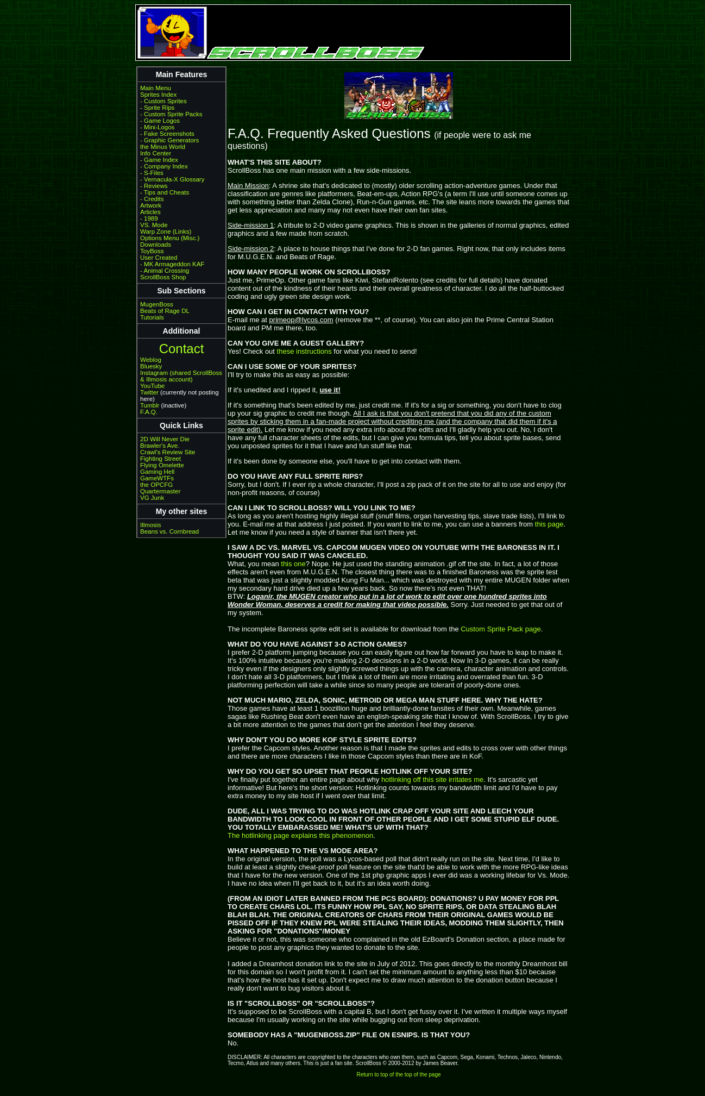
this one (293, 564)
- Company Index (164, 166)
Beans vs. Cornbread (169, 531)
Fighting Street (160, 458)
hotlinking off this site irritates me (432, 779)
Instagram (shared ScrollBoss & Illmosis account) (181, 376)
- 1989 (149, 218)
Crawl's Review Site (167, 452)
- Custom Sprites (163, 101)
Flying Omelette (162, 465)
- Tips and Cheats (164, 192)
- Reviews (154, 186)
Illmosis (150, 525)
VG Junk (152, 497)
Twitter (149, 392)
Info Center (155, 153)
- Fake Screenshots (167, 133)
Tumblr (149, 405)
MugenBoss (156, 304)
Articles (150, 212)
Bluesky (151, 366)
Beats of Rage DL (165, 311)
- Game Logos (160, 120)
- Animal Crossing (164, 270)
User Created (158, 257)
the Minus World (162, 146)
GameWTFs (157, 478)
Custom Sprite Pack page (500, 629)
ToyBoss (152, 251)
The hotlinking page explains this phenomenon (300, 835)
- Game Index (159, 159)
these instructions (304, 351)
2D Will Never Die (165, 439)
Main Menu (155, 88)
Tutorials (152, 317)
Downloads (155, 244)
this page (549, 524)
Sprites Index (158, 94)
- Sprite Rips (157, 107)
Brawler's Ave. (159, 445)
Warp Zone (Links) (165, 231)
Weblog (150, 359)
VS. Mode (154, 225)
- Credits (152, 199)
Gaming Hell (157, 471)
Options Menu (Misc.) (169, 238)
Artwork (150, 205)
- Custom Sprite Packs (171, 114)
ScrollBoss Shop (163, 277)
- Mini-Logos (157, 127)
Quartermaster (160, 491)
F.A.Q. (149, 412)
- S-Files (151, 173)
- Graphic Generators (169, 140)
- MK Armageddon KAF (172, 264)
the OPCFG (156, 484)
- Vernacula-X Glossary (172, 179)
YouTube (152, 386)
